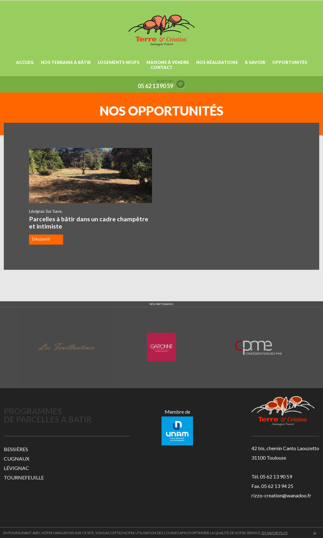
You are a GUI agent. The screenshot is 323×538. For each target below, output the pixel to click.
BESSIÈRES (16, 449)
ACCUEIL (25, 62)
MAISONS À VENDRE (167, 62)
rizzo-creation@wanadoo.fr (281, 495)
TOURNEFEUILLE (24, 477)
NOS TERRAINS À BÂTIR (66, 62)
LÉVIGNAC (16, 468)
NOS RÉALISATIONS (217, 62)
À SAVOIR (255, 62)
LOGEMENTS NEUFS (118, 62)
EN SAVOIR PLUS (274, 533)
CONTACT (162, 67)
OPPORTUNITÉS (289, 62)
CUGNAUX (16, 459)
